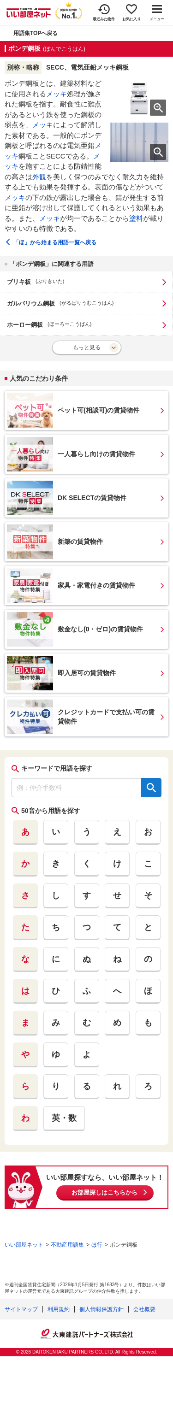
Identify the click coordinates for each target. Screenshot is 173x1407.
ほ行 (96, 1245)
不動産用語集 (67, 1245)
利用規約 (59, 1309)
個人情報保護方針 (101, 1309)
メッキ (56, 94)
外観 (39, 177)
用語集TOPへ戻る (35, 33)
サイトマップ (21, 1309)
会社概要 (144, 1309)
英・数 (64, 1118)
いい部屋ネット (24, 1245)
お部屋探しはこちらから (104, 1192)
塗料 (136, 218)
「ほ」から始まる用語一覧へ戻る (54, 242)
